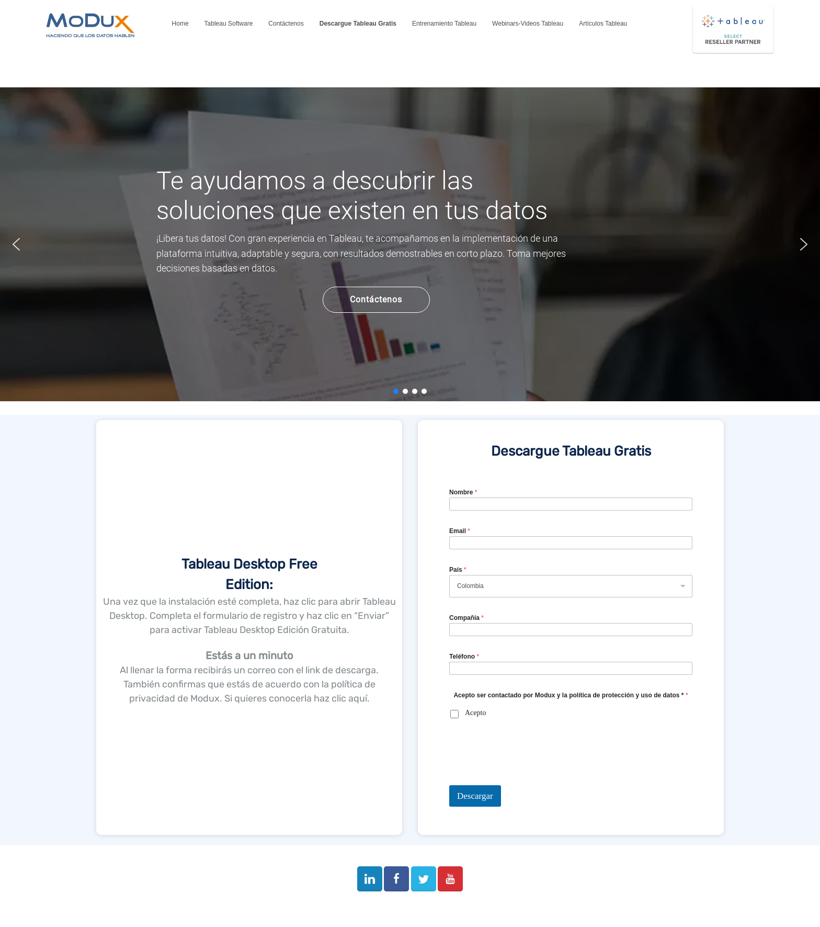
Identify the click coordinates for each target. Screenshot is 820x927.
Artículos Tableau (603, 23)
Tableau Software (228, 23)
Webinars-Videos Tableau (527, 23)
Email (459, 531)
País (457, 569)
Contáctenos (285, 23)
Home (180, 23)
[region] (410, 244)
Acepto (475, 713)
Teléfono (464, 656)
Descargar (475, 796)
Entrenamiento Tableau (444, 23)
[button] (16, 244)
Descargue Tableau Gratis (358, 23)
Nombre (463, 492)
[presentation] (528, 778)
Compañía (466, 617)
